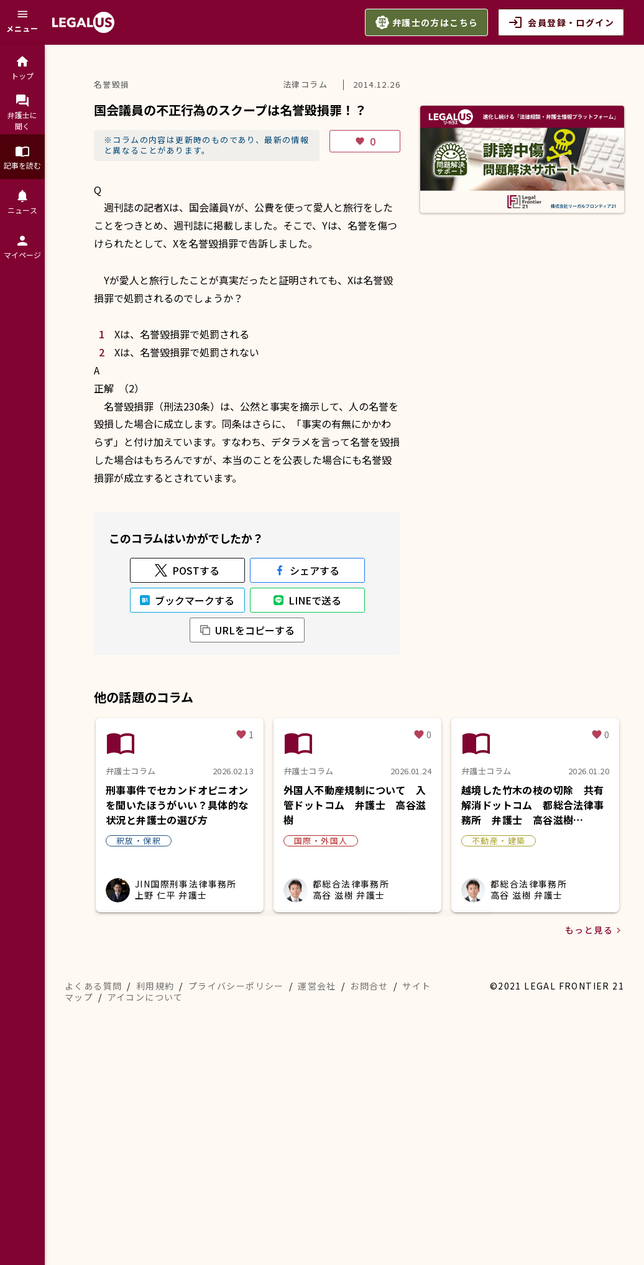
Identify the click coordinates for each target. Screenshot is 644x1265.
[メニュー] (22, 22)
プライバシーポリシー (236, 1194)
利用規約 (155, 1194)
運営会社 (317, 1194)
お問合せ (369, 1194)
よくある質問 (93, 1194)
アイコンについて (145, 1205)
